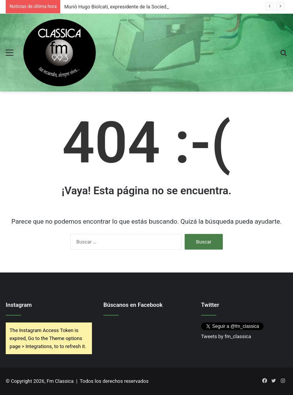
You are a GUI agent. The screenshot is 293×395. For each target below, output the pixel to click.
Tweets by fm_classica (226, 336)
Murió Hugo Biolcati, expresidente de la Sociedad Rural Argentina (135, 7)
